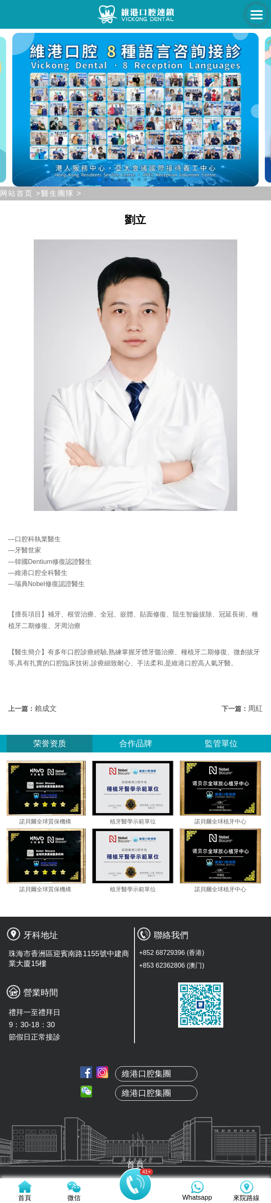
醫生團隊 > (61, 193)
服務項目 (136, 1124)
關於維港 (136, 1066)
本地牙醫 (136, 1085)
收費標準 (136, 1143)
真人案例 (136, 1105)
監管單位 (221, 743)
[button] (99, 179)
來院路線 (136, 1163)
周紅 (255, 708)
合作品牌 (135, 743)
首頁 (136, 1047)
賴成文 (46, 708)
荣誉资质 (49, 743)
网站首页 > (20, 193)
